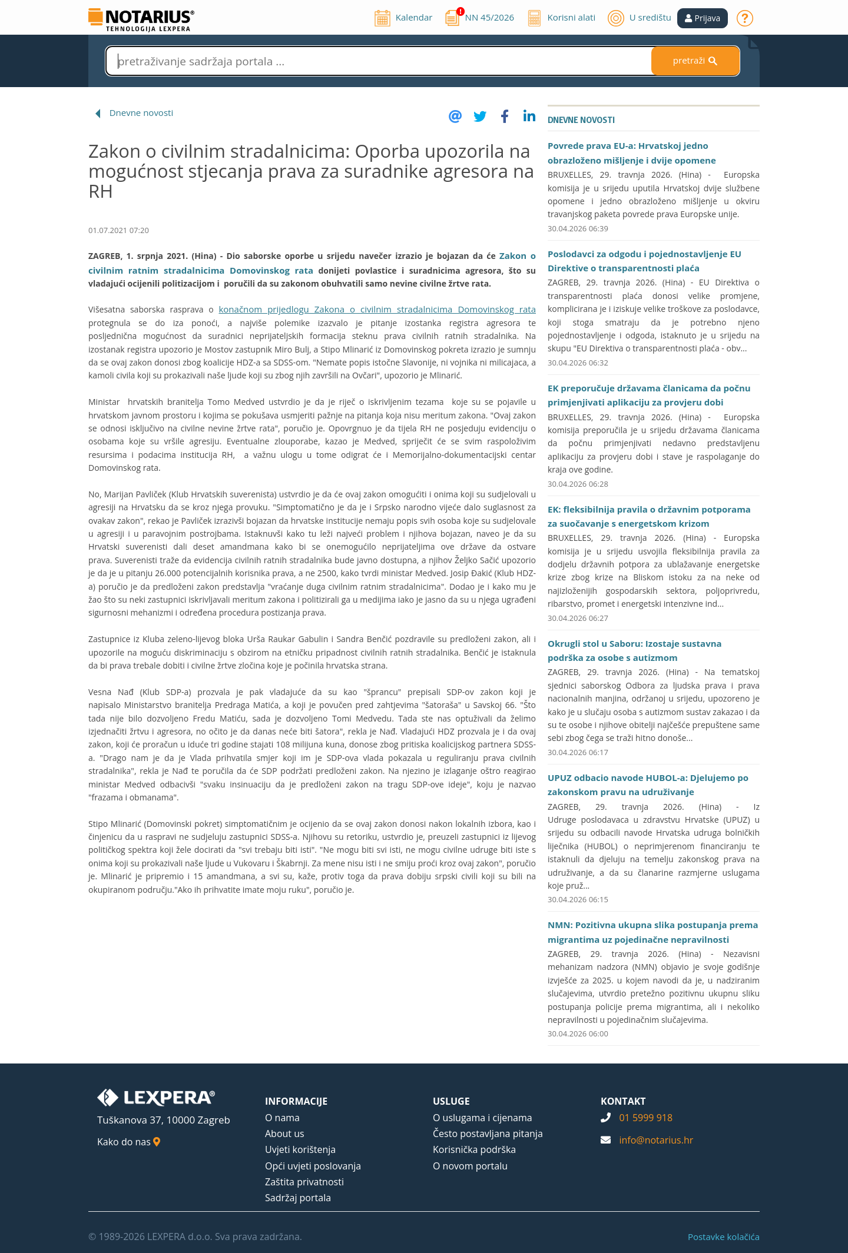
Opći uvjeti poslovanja (313, 1165)
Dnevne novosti (142, 112)
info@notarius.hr (656, 1140)
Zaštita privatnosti (304, 1181)
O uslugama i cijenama (482, 1117)
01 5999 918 (646, 1117)
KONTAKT (623, 1101)
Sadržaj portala (298, 1197)
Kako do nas (128, 1141)
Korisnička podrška (474, 1149)
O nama (282, 1117)
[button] (702, 18)
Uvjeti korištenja (300, 1149)
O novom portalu (470, 1165)
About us (284, 1133)
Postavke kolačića (724, 1236)
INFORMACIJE (296, 1101)
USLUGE (451, 1101)
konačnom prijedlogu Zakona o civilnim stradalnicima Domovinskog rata (377, 309)
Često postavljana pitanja (488, 1133)
